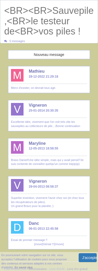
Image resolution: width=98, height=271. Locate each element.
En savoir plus (24, 267)
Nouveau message (49, 55)
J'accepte (89, 258)
